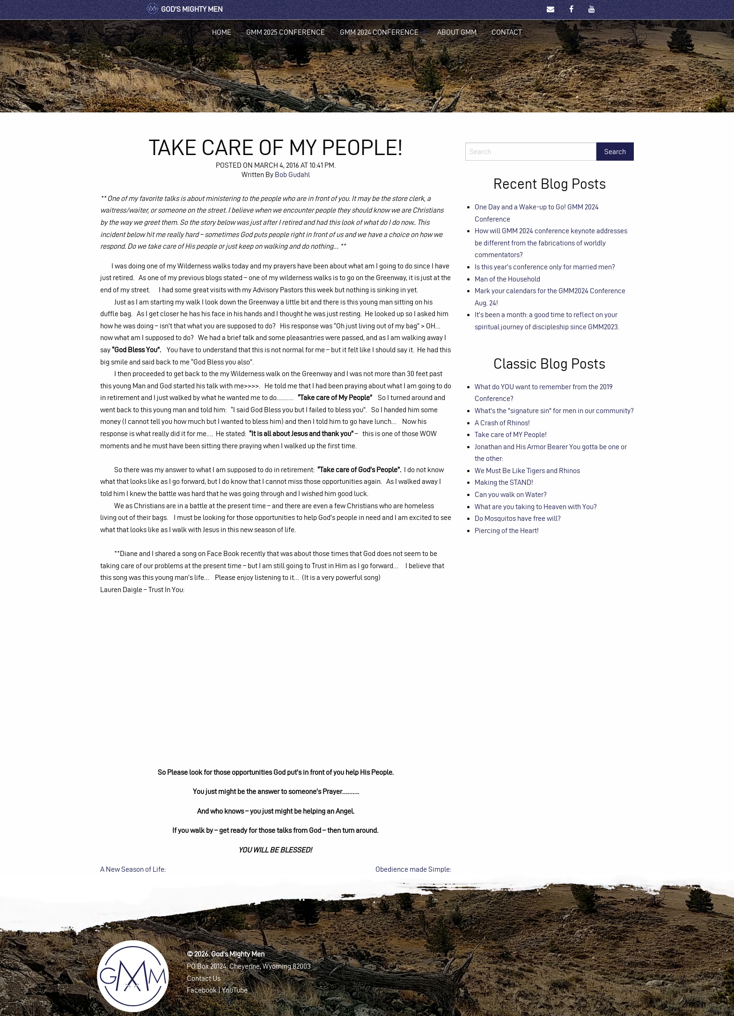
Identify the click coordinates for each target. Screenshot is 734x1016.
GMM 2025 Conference (285, 32)
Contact (507, 32)
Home (221, 32)
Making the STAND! (504, 482)
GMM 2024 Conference (379, 32)
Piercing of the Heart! (507, 530)
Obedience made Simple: (413, 869)
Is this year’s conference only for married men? (545, 267)
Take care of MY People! (511, 434)
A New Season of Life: (133, 869)
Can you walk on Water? (511, 494)
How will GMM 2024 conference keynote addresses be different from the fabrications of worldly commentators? (551, 243)
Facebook (202, 990)
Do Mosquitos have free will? (518, 518)
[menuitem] (222, 32)
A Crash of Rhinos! (502, 423)
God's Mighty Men (184, 9)
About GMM (457, 32)
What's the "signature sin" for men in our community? (554, 411)
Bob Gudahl (292, 174)
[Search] (530, 151)
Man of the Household (507, 279)
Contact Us (203, 978)
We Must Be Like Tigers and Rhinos (527, 471)
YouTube (235, 990)
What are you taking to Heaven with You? (536, 507)
